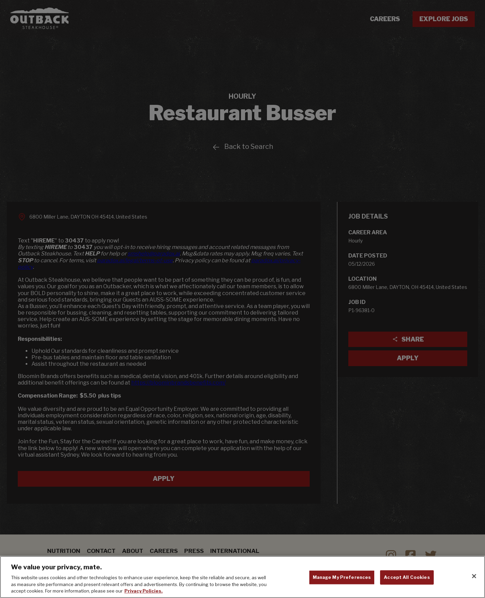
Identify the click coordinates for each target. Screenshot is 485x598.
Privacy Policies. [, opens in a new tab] (143, 591)
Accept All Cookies (407, 577)
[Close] (474, 576)
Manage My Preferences (342, 577)
